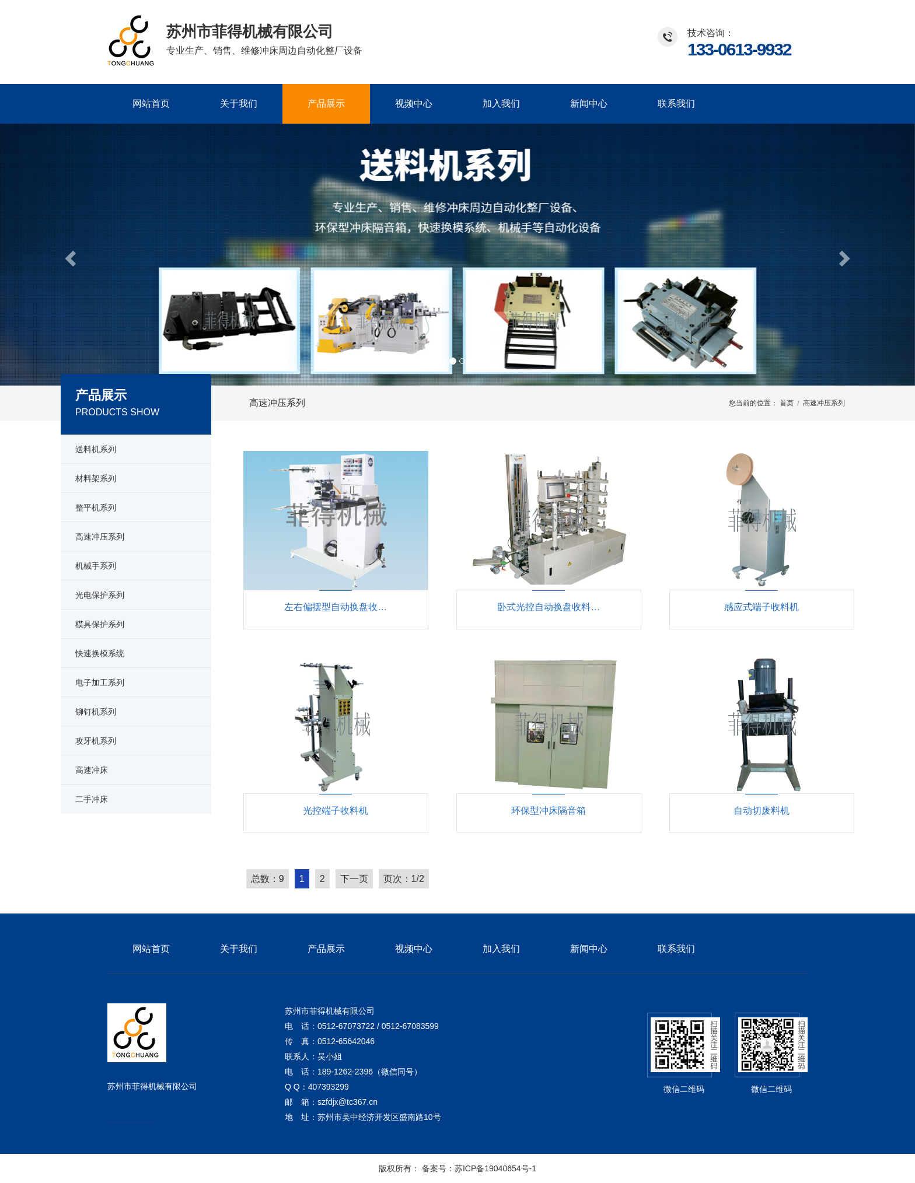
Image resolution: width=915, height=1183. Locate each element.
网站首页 (151, 103)
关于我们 (238, 103)
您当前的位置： (753, 403)
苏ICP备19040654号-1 (495, 1168)
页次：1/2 (403, 879)
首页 (787, 403)
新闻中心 (588, 103)
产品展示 (326, 103)
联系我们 (676, 103)
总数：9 (267, 879)
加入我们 (501, 103)
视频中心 (413, 103)
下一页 (354, 879)
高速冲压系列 (277, 403)
